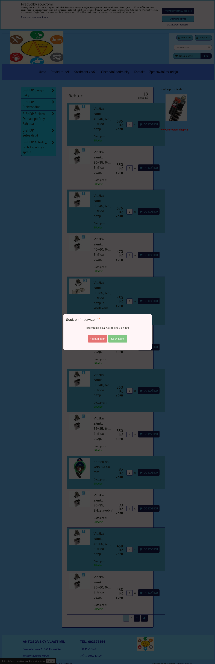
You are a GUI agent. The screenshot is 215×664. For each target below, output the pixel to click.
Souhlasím (117, 338)
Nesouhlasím (97, 338)
